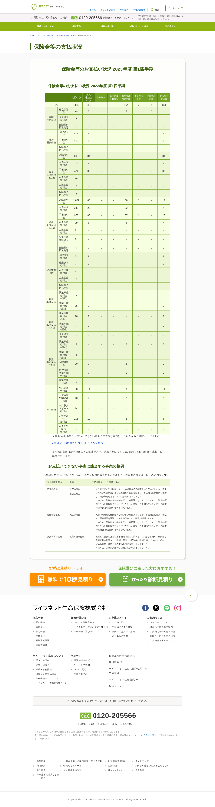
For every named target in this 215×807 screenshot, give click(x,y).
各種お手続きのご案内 (161, 627)
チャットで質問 (82, 665)
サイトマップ (142, 761)
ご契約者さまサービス (161, 640)
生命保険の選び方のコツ (86, 631)
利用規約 (41, 765)
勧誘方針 (112, 765)
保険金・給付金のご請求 (162, 636)
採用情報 (114, 662)
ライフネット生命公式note (124, 679)
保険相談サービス (83, 660)
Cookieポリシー (116, 770)
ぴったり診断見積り (84, 622)
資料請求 (124, 9)
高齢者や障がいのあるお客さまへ (152, 765)
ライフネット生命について (47, 35)
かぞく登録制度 (148, 735)
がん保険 (40, 631)
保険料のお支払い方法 (123, 631)
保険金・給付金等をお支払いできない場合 (78, 443)
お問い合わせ (139, 9)
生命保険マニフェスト (47, 678)
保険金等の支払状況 (46, 674)
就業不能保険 (43, 640)
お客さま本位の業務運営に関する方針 (82, 761)
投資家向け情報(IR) (120, 655)
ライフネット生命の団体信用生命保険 (126, 670)
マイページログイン (160, 622)
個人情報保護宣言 (72, 770)
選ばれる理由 (43, 660)
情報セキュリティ (72, 765)
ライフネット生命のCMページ (51, 683)
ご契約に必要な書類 (122, 627)
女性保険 (40, 636)
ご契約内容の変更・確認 (162, 631)
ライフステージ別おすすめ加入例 (91, 627)
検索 (155, 10)
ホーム (92, 9)
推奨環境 (41, 761)
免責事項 (139, 770)
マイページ (175, 8)
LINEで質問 (80, 669)
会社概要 (41, 770)
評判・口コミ (43, 665)
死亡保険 (40, 622)
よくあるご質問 (107, 9)
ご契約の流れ (119, 622)
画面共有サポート (83, 674)
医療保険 (40, 627)
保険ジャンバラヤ (119, 686)
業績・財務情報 (44, 669)
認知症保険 (41, 645)
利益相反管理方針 (117, 761)
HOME (32, 35)
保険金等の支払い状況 (66, 35)
